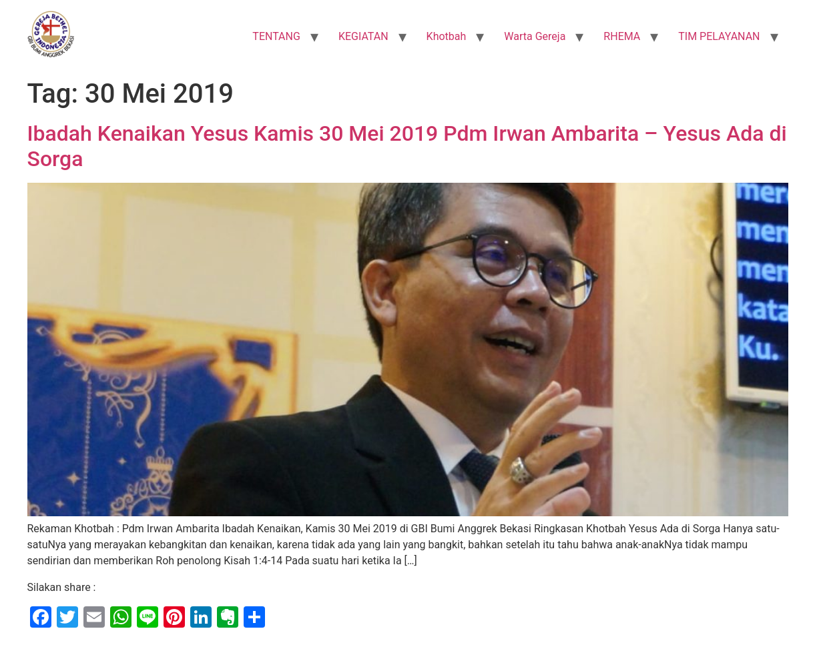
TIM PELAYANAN (719, 36)
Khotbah (447, 36)
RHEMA (621, 36)
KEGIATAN (363, 36)
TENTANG (276, 36)
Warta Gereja (534, 36)
